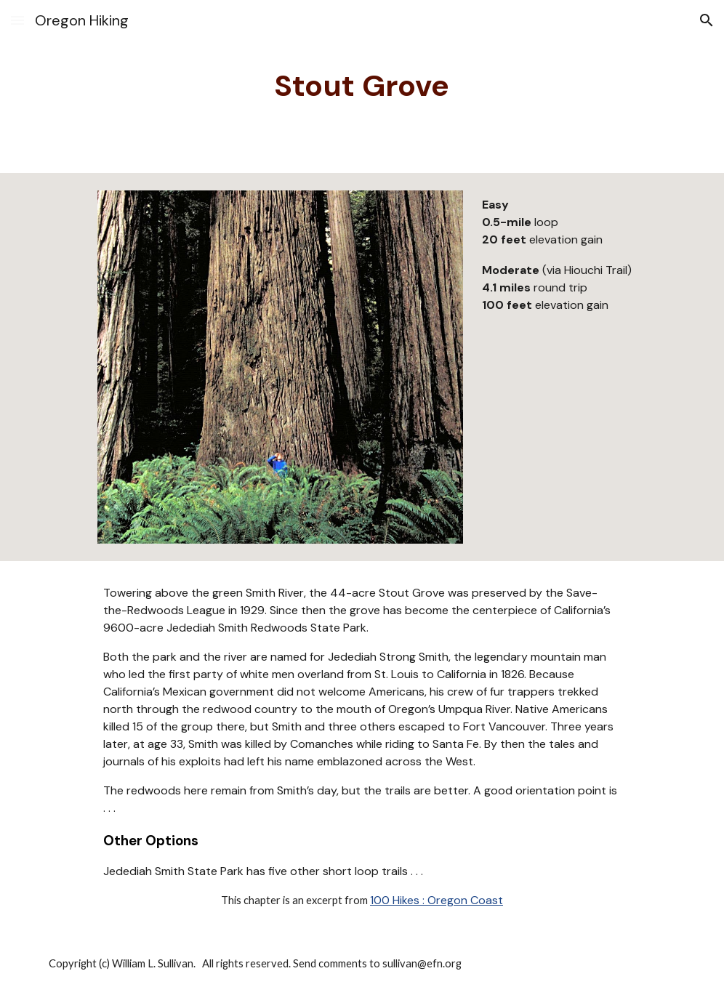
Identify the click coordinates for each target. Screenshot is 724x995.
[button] (17, 20)
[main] (362, 86)
